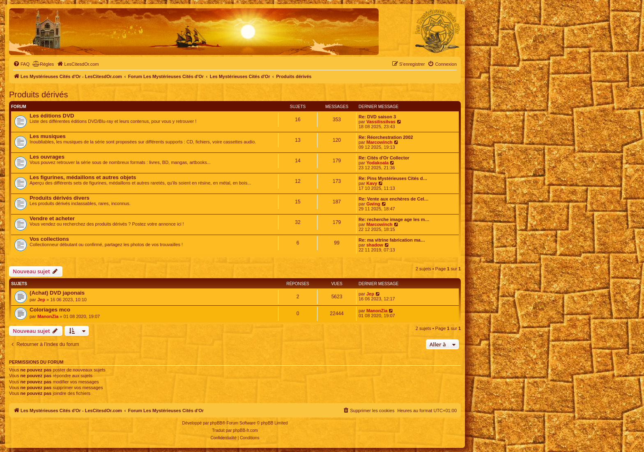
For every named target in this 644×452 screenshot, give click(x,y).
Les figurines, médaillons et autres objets (83, 177)
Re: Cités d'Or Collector (384, 157)
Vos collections (49, 239)
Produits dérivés (38, 94)
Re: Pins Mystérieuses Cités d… (393, 178)
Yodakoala (377, 162)
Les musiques (48, 136)
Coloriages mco (50, 310)
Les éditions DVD (52, 116)
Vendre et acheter (52, 218)
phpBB (216, 423)
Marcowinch (379, 142)
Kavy (371, 183)
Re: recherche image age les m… (394, 219)
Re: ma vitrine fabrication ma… (392, 240)
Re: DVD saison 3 (377, 116)
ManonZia (47, 316)
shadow (374, 244)
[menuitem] (21, 64)
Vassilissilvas (381, 121)
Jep (41, 299)
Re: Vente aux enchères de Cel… (394, 198)
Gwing (373, 203)
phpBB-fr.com (245, 430)
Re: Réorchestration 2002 (386, 137)
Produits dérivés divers (60, 198)
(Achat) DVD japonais (57, 293)
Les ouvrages (47, 157)
